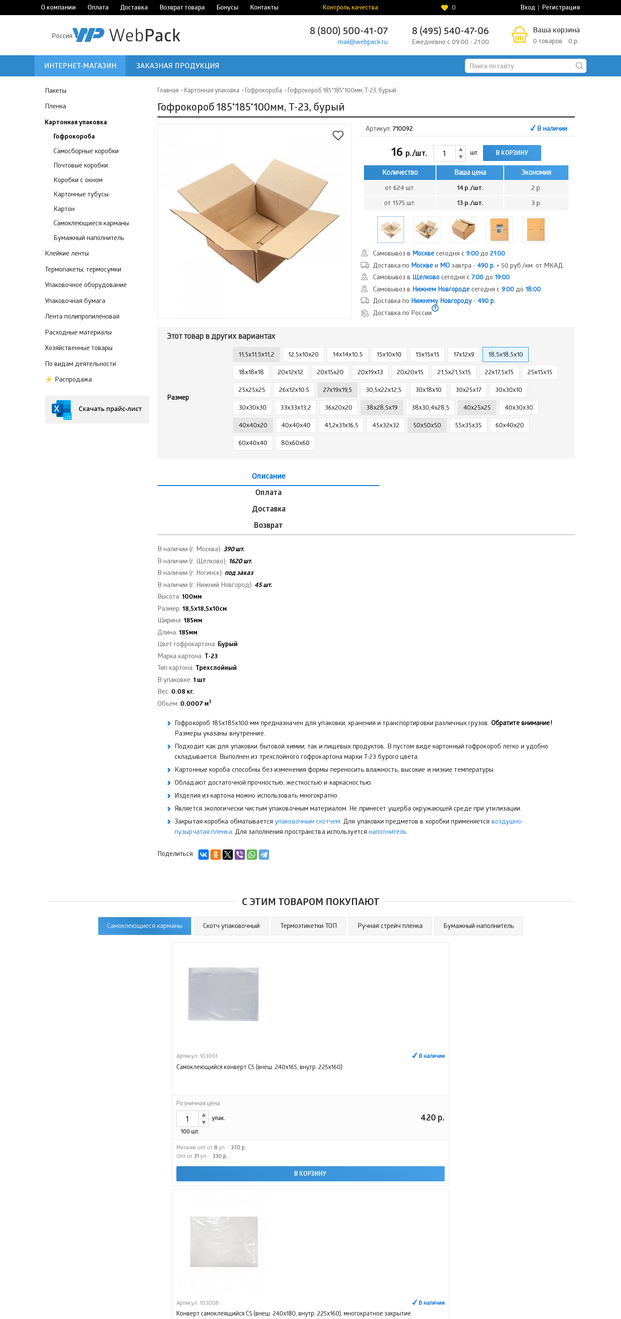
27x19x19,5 (337, 390)
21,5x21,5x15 (454, 373)
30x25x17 (468, 390)
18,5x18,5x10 (505, 355)
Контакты (264, 8)
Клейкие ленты (67, 254)
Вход (528, 8)
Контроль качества (439, 8)
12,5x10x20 (303, 355)
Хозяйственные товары (79, 349)
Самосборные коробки (86, 151)
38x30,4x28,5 (430, 408)
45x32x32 (385, 426)
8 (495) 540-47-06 (450, 32)
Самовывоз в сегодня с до (439, 254)
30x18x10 (428, 390)
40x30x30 (519, 408)
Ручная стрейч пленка (390, 877)
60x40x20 (510, 426)
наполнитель (388, 783)
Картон (64, 209)
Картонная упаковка (76, 122)
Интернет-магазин (80, 66)
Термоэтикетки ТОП (308, 877)
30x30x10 (508, 390)
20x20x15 (410, 373)
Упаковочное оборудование (86, 286)
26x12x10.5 (294, 390)
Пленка (55, 107)
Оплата (98, 8)
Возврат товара (182, 8)
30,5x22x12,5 (383, 390)
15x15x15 (427, 355)
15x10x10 (388, 355)
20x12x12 (290, 373)
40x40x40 (295, 426)
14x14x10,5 (347, 355)
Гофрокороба (74, 137)
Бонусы (227, 8)
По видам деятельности (80, 364)
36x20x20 (338, 408)
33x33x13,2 (295, 408)
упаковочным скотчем (307, 773)
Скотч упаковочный (231, 877)
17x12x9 (463, 355)
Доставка (134, 8)
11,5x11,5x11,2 (256, 355)
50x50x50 (427, 426)
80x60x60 (295, 444)
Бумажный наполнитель (88, 238)
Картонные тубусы (81, 195)
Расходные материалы (78, 333)
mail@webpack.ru (363, 43)
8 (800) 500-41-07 (349, 32)
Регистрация (561, 8)
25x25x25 (251, 390)
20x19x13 (370, 373)
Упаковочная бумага (75, 301)
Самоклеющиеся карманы (91, 224)
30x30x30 (252, 408)
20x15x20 (330, 373)
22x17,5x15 (499, 373)
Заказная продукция (178, 66)
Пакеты (55, 91)
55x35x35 (468, 426)
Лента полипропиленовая (82, 317)
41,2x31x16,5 (341, 426)
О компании (58, 8)
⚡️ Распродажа (68, 380)
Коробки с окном (78, 180)
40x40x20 (252, 426)
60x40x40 (252, 444)
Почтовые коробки (80, 166)
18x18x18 (251, 373)
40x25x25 (477, 408)
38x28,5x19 (382, 408)
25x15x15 (539, 373)
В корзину (512, 154)
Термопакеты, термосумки (83, 270)
